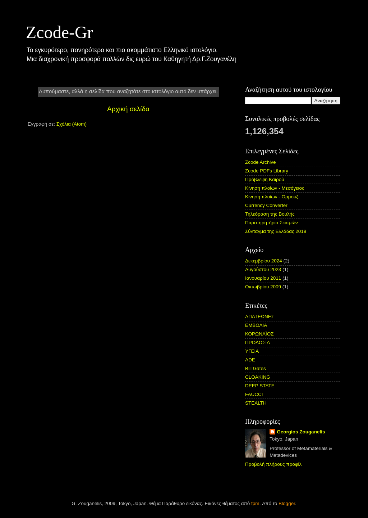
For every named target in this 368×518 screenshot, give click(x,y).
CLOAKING (257, 377)
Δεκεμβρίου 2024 (263, 260)
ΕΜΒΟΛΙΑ (256, 325)
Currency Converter (266, 205)
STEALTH (256, 403)
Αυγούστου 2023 (263, 269)
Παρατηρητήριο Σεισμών (271, 222)
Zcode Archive (260, 162)
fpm (255, 503)
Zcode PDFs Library (266, 171)
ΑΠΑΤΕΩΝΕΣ (259, 316)
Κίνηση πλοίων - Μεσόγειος (274, 188)
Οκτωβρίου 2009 (263, 286)
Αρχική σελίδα (128, 109)
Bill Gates (255, 368)
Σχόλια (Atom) (71, 124)
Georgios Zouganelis (301, 431)
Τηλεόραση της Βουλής (270, 214)
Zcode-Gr (59, 32)
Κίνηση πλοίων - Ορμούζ (271, 196)
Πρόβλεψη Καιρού (264, 179)
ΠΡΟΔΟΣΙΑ (257, 342)
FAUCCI (254, 394)
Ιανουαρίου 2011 (263, 278)
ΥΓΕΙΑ (252, 351)
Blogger (287, 503)
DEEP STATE (260, 385)
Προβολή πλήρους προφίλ (273, 464)
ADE (250, 359)
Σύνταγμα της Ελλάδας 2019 (275, 231)
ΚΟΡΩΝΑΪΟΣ (259, 334)
